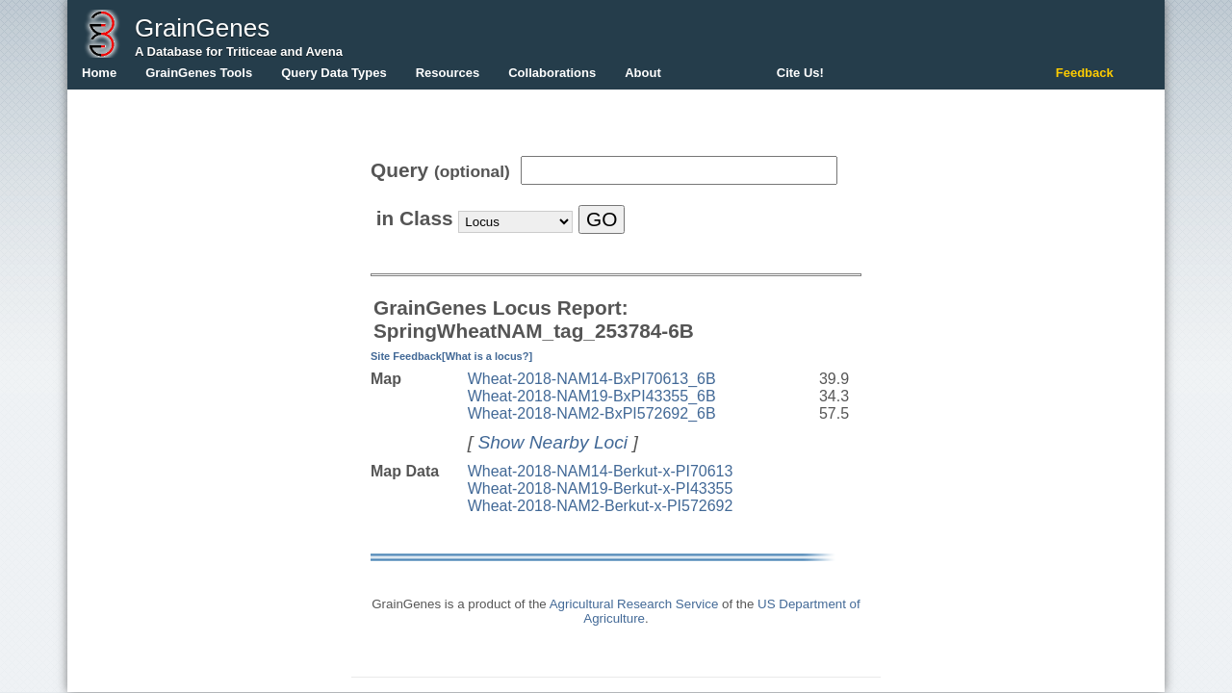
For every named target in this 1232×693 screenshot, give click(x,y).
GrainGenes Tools (198, 72)
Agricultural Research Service (634, 604)
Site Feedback (406, 356)
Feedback (1085, 72)
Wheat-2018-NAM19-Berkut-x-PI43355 (600, 488)
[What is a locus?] (487, 356)
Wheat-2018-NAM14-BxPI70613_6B (592, 379)
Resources (447, 72)
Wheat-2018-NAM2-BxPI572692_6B (592, 413)
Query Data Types (334, 72)
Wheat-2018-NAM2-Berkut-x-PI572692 (600, 506)
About (643, 72)
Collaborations (552, 72)
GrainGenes (202, 27)
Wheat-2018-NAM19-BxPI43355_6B (592, 396)
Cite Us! (800, 72)
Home (99, 72)
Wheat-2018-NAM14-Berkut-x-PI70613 (600, 471)
